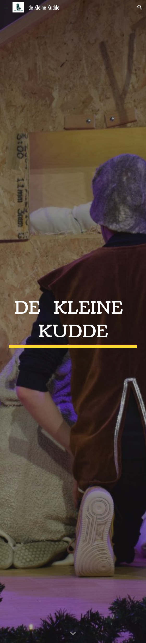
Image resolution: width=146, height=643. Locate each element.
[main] (73, 321)
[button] (6, 7)
